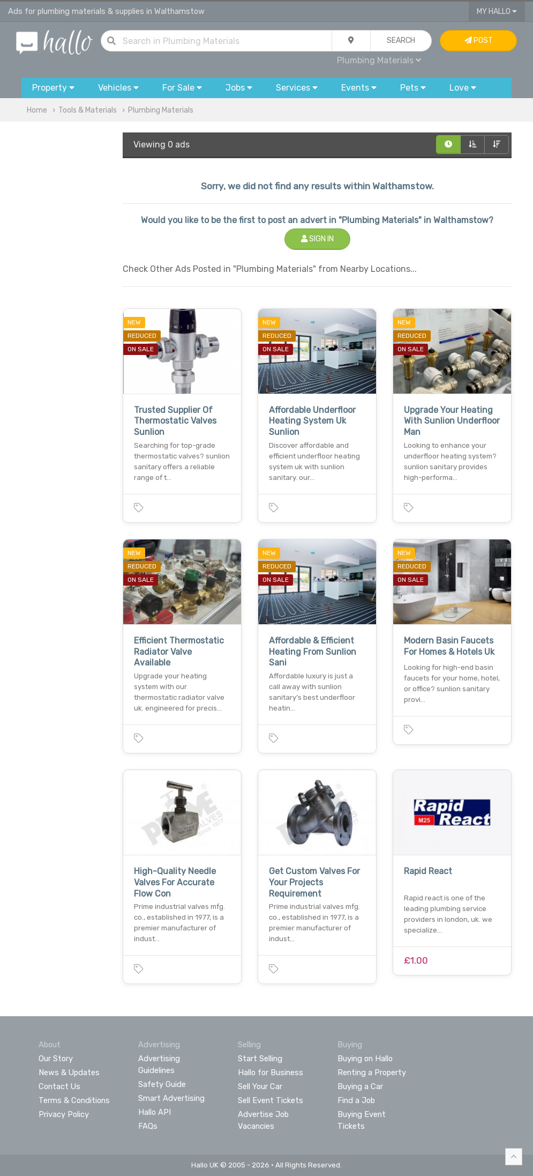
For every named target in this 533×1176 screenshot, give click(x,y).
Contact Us (59, 1086)
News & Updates (69, 1072)
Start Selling (260, 1058)
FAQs (147, 1126)
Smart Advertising (171, 1098)
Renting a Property (371, 1072)
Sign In (317, 238)
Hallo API (154, 1112)
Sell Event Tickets (270, 1100)
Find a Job (356, 1100)
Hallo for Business (270, 1072)
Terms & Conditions (74, 1100)
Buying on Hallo (365, 1058)
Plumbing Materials (379, 60)
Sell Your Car (260, 1086)
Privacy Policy (64, 1114)
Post (478, 40)
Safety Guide (162, 1084)
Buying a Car (360, 1086)
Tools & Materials (87, 110)
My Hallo (497, 11)
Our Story (56, 1058)
